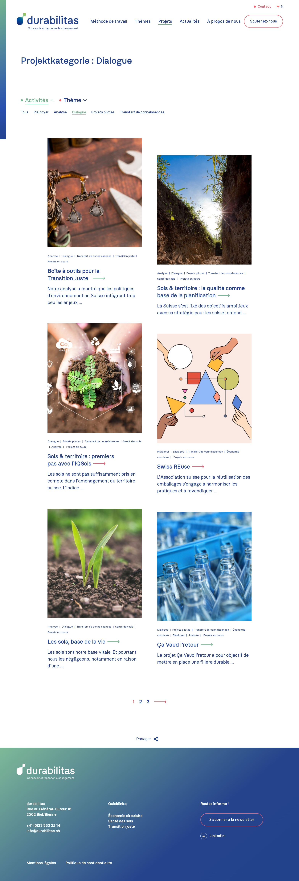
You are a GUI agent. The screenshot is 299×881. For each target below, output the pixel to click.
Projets (165, 21)
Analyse (60, 112)
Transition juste (121, 256)
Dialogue (79, 112)
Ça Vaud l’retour (181, 645)
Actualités (189, 21)
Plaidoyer (41, 112)
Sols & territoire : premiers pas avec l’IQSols (77, 460)
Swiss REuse (176, 467)
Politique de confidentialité (88, 863)
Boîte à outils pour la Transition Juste (70, 274)
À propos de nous (224, 21)
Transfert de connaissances (142, 112)
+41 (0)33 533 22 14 (43, 826)
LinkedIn (212, 836)
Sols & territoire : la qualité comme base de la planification (204, 292)
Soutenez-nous (263, 21)
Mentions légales (41, 863)
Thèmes (143, 21)
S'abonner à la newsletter (231, 820)
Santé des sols (169, 279)
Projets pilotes (103, 112)
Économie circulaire (125, 816)
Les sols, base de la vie (73, 642)
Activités (36, 100)
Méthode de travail (108, 21)
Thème (72, 100)
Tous (24, 112)
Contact (264, 6)
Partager (147, 739)
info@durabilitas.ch (43, 831)
